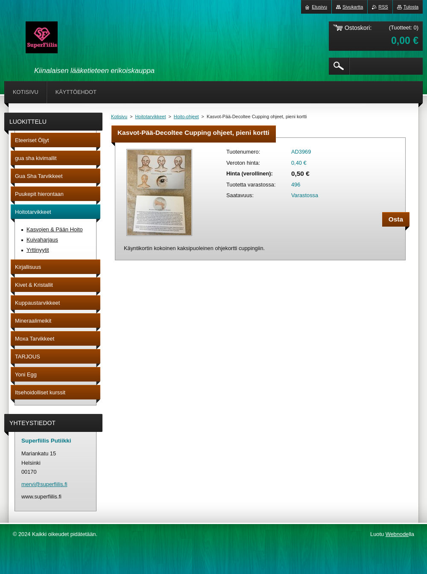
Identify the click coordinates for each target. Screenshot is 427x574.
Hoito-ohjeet (186, 116)
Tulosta (411, 6)
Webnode (397, 534)
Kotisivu (119, 116)
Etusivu (319, 6)
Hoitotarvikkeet (150, 116)
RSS (383, 6)
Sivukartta (352, 6)
